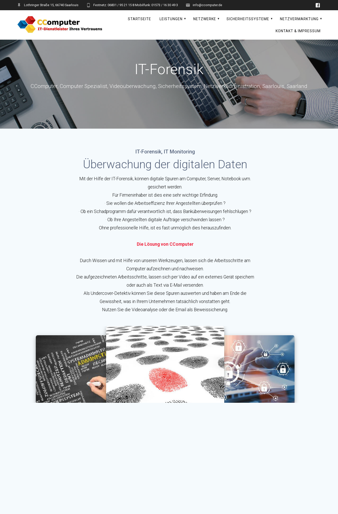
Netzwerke (204, 19)
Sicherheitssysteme (248, 19)
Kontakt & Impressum (298, 31)
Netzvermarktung (299, 19)
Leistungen (171, 19)
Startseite (139, 19)
